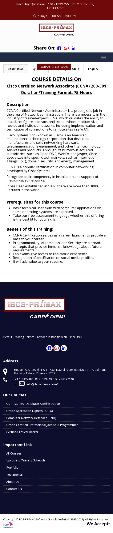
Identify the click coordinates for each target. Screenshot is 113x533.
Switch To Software (54, 66)
